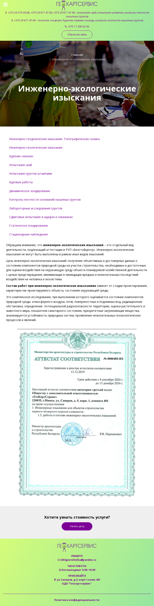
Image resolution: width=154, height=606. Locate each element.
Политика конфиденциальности (76, 600)
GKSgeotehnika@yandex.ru (78, 560)
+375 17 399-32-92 (78, 26)
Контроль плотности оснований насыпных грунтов (45, 199)
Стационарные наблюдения (28, 234)
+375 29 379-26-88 (18, 12)
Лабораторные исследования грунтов (35, 208)
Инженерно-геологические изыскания (35, 147)
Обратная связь (77, 34)
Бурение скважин (21, 156)
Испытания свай (20, 165)
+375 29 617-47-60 (41, 12)
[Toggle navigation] (6, 4)
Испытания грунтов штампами (30, 173)
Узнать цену (77, 526)
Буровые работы (21, 182)
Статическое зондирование (28, 225)
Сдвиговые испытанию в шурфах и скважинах (41, 217)
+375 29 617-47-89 (64, 12)
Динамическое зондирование (29, 191)
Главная (77, 55)
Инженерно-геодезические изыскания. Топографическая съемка (54, 139)
